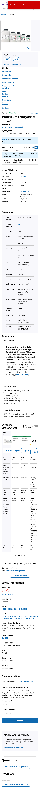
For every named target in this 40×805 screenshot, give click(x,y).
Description (7, 75)
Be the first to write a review (17, 785)
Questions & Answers (6, 102)
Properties (6, 71)
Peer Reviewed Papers (6, 94)
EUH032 (5, 638)
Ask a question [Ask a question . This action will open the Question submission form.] (19, 127)
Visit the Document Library (13, 748)
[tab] (5, 14)
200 (19, 224)
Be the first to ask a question (16, 766)
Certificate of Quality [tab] (26, 681)
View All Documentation (14, 64)
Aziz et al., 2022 (22, 374)
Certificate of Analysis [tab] (10, 681)
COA (7, 59)
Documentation (8, 82)
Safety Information (10, 79)
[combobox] (20, 704)
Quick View (10, 450)
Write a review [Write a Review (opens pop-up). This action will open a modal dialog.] (7, 127)
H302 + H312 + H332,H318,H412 (14, 609)
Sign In (4, 139)
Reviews (5, 108)
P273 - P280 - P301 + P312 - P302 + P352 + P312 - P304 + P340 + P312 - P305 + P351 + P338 (20, 617)
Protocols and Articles (8, 87)
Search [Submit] (20, 720)
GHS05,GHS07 (7, 594)
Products (3, 15)
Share (34, 113)
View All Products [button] (20, 576)
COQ (16, 59)
